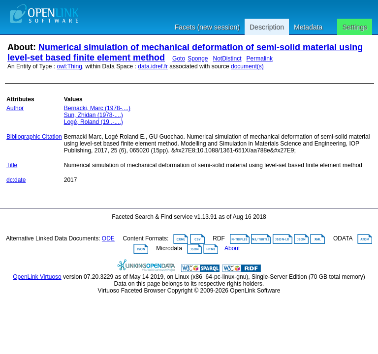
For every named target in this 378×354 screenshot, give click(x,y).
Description (267, 27)
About (232, 248)
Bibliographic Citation (34, 136)
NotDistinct (227, 58)
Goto (178, 58)
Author (15, 108)
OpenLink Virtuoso (37, 276)
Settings (354, 27)
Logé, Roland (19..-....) (93, 121)
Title (11, 165)
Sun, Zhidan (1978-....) (93, 115)
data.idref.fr (153, 66)
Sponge (198, 58)
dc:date (16, 180)
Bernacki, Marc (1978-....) (97, 108)
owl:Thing (69, 66)
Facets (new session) (207, 27)
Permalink (260, 58)
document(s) (247, 66)
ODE (108, 238)
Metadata (308, 27)
